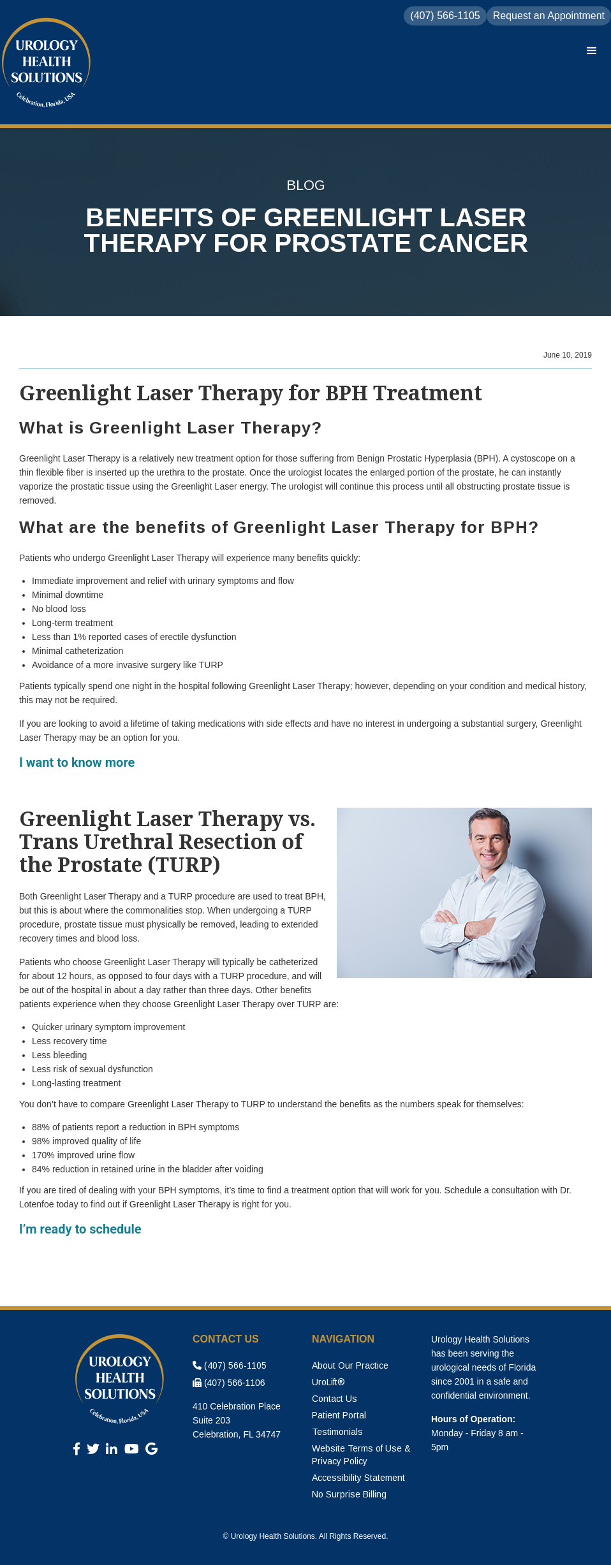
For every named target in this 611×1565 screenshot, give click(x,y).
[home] (48, 64)
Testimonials (337, 1432)
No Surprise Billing (349, 1494)
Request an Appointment (549, 15)
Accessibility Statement (358, 1478)
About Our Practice (350, 1365)
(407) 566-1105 (230, 1365)
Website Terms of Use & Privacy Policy (361, 1454)
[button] (592, 51)
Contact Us (334, 1399)
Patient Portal (339, 1415)
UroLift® (328, 1382)
